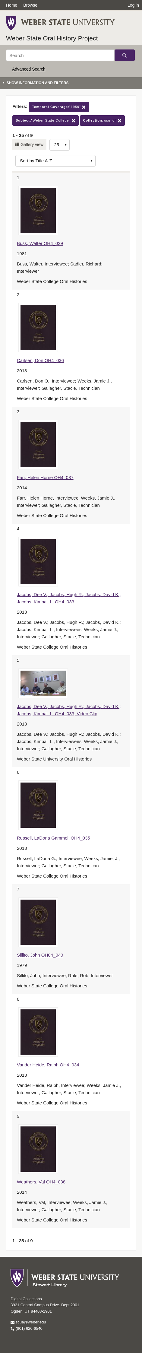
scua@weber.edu (28, 1322)
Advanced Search (29, 69)
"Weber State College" (45, 120)
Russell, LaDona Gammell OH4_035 (53, 837)
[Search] (60, 55)
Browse (30, 5)
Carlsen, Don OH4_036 (40, 360)
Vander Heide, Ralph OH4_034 (48, 1064)
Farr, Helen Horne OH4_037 (45, 477)
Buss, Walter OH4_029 (40, 243)
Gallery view (31, 144)
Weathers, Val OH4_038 (41, 1181)
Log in (133, 5)
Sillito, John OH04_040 (40, 955)
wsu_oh (102, 120)
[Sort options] (55, 161)
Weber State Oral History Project (52, 38)
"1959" (59, 107)
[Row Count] (59, 145)
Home (11, 5)
